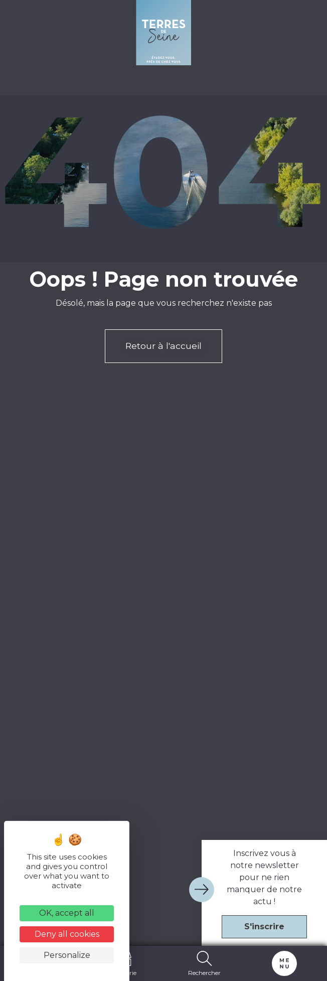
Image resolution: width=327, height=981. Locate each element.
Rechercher (204, 963)
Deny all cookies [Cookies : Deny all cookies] (67, 934)
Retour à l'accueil (163, 345)
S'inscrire (264, 926)
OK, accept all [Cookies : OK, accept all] (66, 913)
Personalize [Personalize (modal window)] (67, 955)
